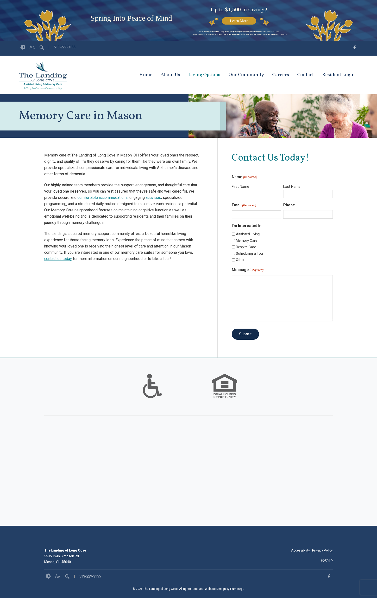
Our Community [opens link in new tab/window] (246, 75)
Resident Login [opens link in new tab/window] (338, 75)
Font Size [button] (32, 47)
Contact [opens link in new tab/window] (305, 75)
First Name (240, 186)
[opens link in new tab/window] (354, 48)
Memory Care (246, 240)
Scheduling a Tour (250, 253)
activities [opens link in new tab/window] (153, 197)
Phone (289, 205)
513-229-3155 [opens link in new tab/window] (64, 47)
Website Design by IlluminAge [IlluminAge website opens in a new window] (224, 589)
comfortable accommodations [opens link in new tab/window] (102, 197)
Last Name (292, 186)
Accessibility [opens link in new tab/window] (300, 550)
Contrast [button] (23, 47)
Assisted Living (248, 234)
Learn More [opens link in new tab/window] (239, 21)
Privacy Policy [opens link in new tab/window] (322, 550)
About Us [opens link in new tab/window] (170, 75)
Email (244, 205)
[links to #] (152, 392)
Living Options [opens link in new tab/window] (204, 75)
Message (248, 270)
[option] (152, 386)
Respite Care (246, 247)
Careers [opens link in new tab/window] (280, 75)
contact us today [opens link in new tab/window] (58, 258)
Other (240, 260)
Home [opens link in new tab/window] (145, 75)
